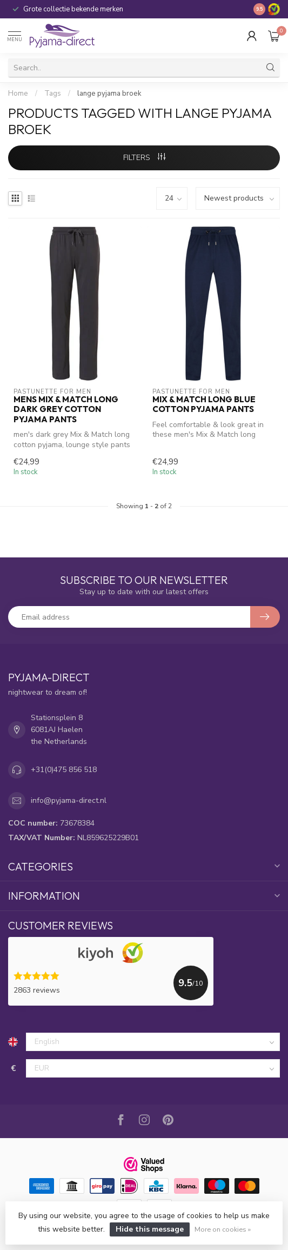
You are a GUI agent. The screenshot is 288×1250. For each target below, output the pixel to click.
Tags (52, 93)
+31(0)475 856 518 (64, 769)
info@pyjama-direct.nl (68, 800)
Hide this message (150, 1229)
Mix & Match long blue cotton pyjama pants (204, 404)
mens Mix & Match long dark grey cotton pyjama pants (66, 409)
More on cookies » (223, 1229)
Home (18, 93)
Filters (144, 157)
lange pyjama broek (109, 93)
